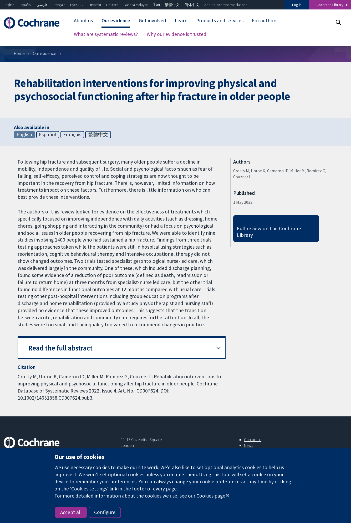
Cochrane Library (330, 4)
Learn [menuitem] (181, 20)
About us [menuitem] (83, 20)
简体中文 (192, 4)
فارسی (42, 4)
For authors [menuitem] (264, 20)
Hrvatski (95, 4)
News (248, 445)
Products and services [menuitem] (219, 20)
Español (25, 4)
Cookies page (210, 496)
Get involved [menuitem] (152, 20)
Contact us (252, 439)
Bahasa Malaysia (136, 4)
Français (59, 4)
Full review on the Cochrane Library (269, 231)
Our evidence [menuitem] (115, 20)
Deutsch (112, 4)
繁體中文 (172, 4)
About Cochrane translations (225, 4)
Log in (297, 4)
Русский (77, 4)
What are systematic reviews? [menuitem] (106, 34)
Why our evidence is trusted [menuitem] (176, 34)
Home (19, 53)
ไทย (157, 4)
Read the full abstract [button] (60, 348)
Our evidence (44, 53)
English (9, 4)
